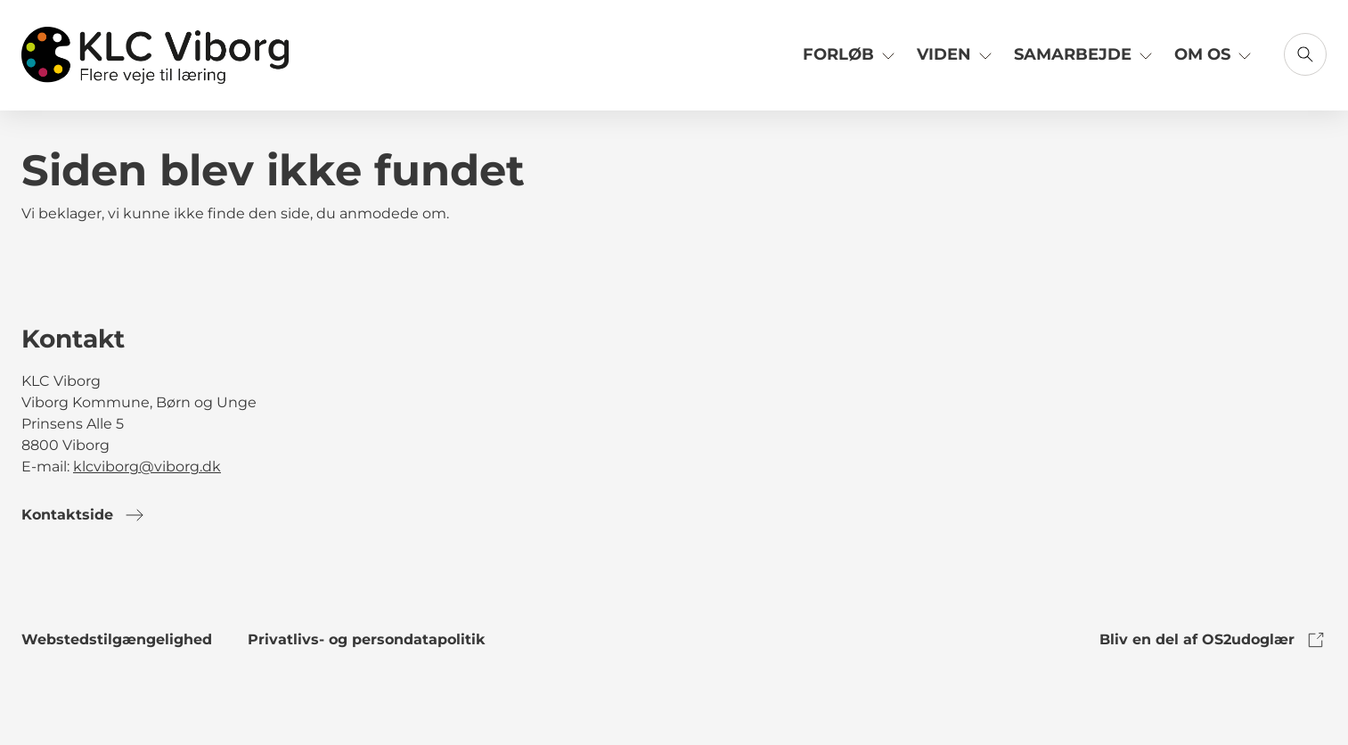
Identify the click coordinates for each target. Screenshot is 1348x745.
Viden (956, 54)
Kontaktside (83, 515)
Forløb (851, 54)
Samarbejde (1085, 54)
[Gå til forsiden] (155, 55)
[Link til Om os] (1214, 61)
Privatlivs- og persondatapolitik (367, 639)
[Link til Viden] (956, 61)
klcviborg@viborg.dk (147, 466)
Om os (1214, 54)
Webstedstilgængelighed (116, 639)
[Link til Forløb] (851, 61)
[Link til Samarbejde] (1085, 61)
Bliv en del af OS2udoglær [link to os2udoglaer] (1213, 640)
